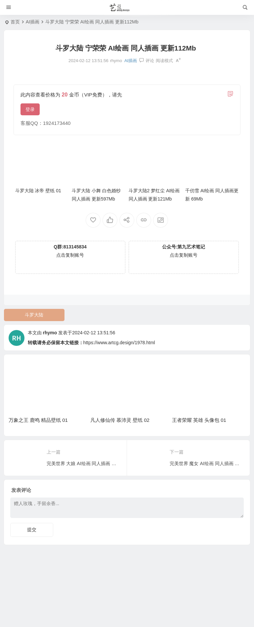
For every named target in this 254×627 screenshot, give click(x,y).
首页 (15, 21)
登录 (30, 109)
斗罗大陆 (34, 314)
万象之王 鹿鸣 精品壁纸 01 (38, 420)
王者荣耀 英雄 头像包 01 (199, 420)
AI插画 (32, 21)
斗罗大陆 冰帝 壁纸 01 (38, 190)
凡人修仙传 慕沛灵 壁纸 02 (119, 420)
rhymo (50, 332)
